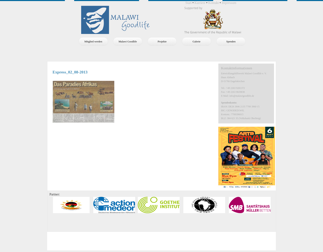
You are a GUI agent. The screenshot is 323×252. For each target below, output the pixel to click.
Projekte (162, 41)
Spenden (231, 41)
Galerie (196, 41)
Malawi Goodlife (127, 41)
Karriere (199, 3)
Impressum (229, 3)
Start (188, 3)
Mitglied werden (93, 41)
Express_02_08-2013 (70, 72)
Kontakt (213, 3)
